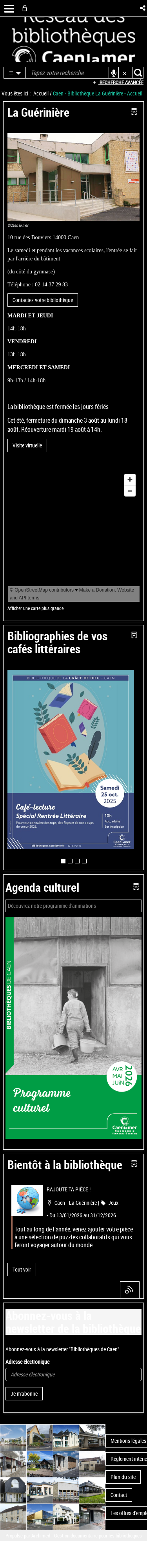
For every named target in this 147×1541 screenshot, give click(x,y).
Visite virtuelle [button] (27, 445)
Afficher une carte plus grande (35, 608)
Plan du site (123, 1477)
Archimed (40, 1535)
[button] (143, 8)
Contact (119, 1495)
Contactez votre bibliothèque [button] (43, 300)
